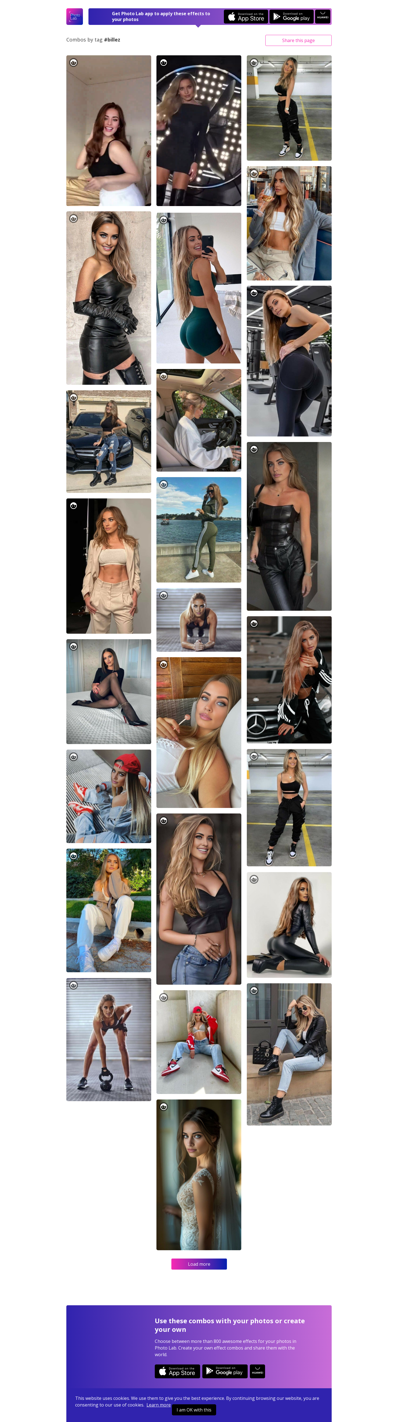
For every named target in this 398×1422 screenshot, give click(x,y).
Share (298, 40)
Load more (199, 1264)
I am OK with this (194, 1410)
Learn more (158, 1405)
